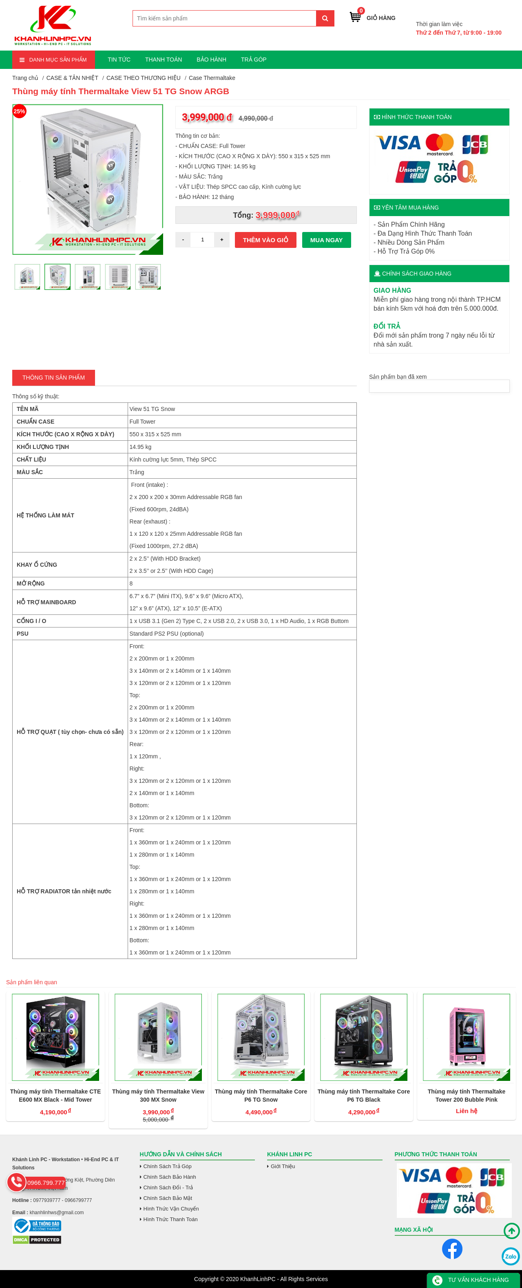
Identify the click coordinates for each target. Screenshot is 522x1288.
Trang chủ (25, 78)
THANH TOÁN (163, 59)
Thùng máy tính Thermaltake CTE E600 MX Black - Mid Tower (55, 1095)
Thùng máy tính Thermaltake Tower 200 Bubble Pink (467, 1095)
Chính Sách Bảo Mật (168, 1198)
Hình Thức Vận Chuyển (171, 1209)
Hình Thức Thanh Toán (171, 1219)
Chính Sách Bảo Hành (170, 1177)
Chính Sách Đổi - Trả (168, 1187)
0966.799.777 (482, 11)
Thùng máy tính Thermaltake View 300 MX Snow (158, 1095)
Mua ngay (326, 239)
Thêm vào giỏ (265, 239)
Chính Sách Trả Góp (168, 1166)
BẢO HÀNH (211, 59)
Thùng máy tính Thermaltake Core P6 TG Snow (261, 1095)
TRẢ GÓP (254, 59)
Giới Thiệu (283, 1166)
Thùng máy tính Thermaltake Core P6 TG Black (364, 1095)
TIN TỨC (119, 59)
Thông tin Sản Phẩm (53, 377)
